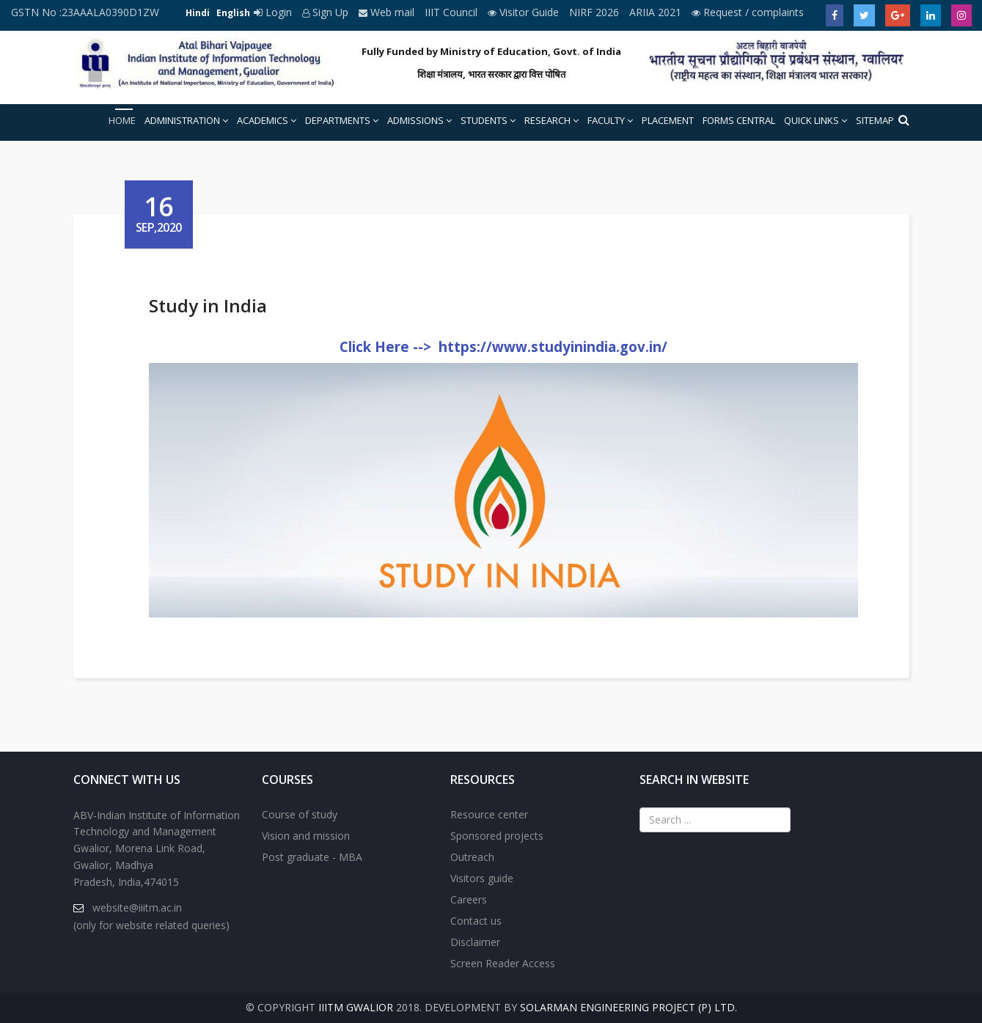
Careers (468, 899)
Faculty (606, 120)
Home (122, 120)
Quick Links (811, 120)
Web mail (388, 12)
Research (547, 120)
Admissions (415, 120)
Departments (337, 120)
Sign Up (326, 12)
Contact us (476, 921)
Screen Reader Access (502, 963)
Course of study (299, 814)
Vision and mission (306, 836)
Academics (262, 120)
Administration (182, 120)
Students (484, 120)
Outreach (472, 857)
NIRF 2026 (595, 12)
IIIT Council (452, 12)
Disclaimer (475, 942)
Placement (668, 120)
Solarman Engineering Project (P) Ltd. (628, 1007)
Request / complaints (748, 12)
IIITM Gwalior (355, 1007)
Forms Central (739, 120)
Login (274, 12)
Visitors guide (481, 878)
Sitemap (875, 120)
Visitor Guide (525, 12)
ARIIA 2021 (656, 12)
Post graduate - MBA (312, 857)
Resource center (489, 814)
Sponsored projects (496, 836)
